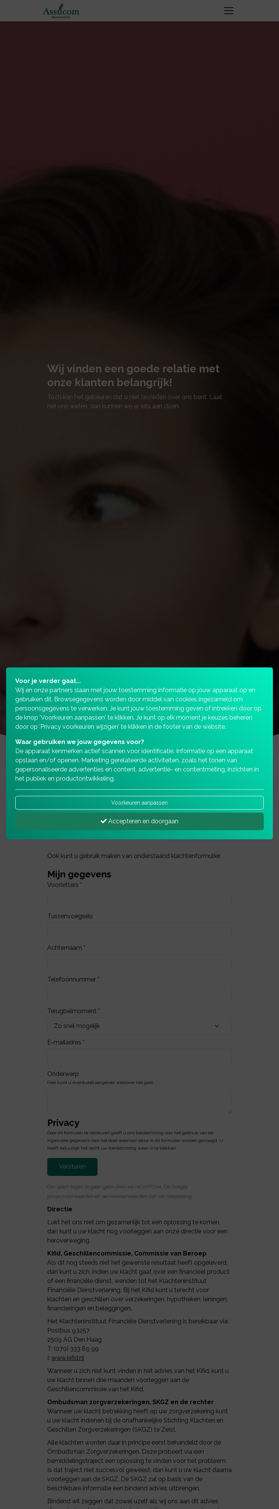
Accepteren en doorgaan (139, 821)
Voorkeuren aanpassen (139, 803)
